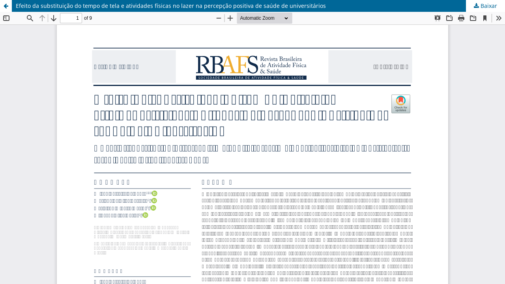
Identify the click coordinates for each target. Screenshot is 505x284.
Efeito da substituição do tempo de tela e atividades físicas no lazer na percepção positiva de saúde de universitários (171, 5)
